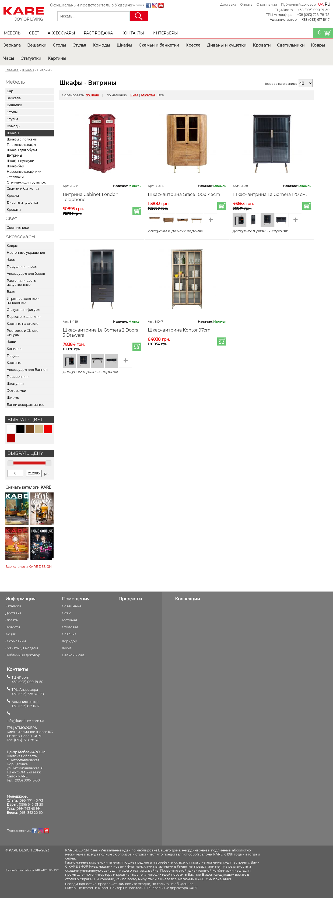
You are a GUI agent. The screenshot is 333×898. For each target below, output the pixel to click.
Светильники (290, 45)
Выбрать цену (25, 453)
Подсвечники (18, 377)
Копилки (14, 349)
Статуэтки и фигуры (23, 310)
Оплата (246, 4)
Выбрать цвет (25, 419)
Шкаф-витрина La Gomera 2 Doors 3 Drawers (100, 332)
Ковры (318, 45)
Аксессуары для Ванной (27, 370)
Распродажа (98, 33)
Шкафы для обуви (22, 150)
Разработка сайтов (19, 870)
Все (160, 95)
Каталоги (13, 606)
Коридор (69, 641)
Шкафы (124, 45)
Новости (12, 627)
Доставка (228, 4)
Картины (57, 58)
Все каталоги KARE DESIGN (28, 567)
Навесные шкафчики (24, 172)
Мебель (12, 33)
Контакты (132, 33)
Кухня (67, 648)
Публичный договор (298, 4)
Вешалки (36, 45)
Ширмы (13, 398)
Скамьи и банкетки (159, 45)
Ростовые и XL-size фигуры (22, 333)
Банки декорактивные (25, 405)
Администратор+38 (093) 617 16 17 (26, 704)
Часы (8, 58)
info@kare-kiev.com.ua (25, 721)
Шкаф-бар (15, 166)
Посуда (13, 356)
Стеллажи (15, 177)
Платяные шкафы (21, 145)
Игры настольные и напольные (23, 301)
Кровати (262, 45)
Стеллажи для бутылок (26, 182)
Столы (59, 45)
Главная (12, 70)
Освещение (71, 606)
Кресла (193, 45)
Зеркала (12, 45)
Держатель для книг (24, 317)
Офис (66, 613)
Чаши (11, 342)
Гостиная (69, 620)
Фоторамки (16, 391)
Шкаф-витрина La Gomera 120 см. (270, 194)
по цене (92, 95)
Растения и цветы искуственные (21, 283)
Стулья (79, 45)
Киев (134, 95)
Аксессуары (61, 33)
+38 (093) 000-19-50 (314, 10)
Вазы (11, 292)
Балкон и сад (73, 655)
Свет (34, 33)
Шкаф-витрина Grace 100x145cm (184, 194)
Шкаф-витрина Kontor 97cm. (179, 330)
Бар (10, 91)
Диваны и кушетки (226, 45)
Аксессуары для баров (26, 274)
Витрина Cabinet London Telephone (90, 197)
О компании (267, 4)
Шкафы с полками (22, 139)
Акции (10, 634)
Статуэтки (30, 58)
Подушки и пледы (22, 267)
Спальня (69, 634)
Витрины (14, 155)
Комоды (101, 45)
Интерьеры (165, 33)
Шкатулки (15, 384)
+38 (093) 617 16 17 (316, 19)
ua (321, 4)
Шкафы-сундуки (20, 161)
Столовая (70, 627)
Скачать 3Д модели (21, 648)
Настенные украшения (26, 253)
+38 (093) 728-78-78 (313, 15)
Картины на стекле (22, 324)
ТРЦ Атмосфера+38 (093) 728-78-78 (28, 692)
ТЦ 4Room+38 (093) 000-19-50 (27, 679)
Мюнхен (148, 95)
